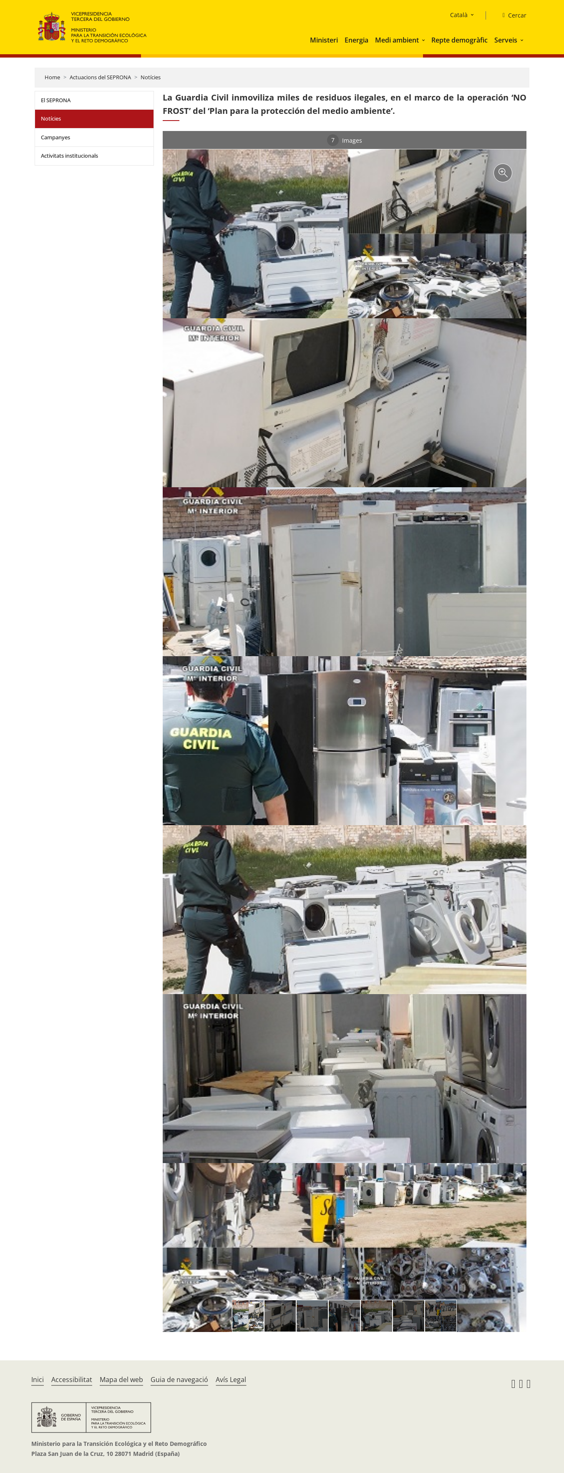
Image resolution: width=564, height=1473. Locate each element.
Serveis (505, 40)
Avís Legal (231, 1379)
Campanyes (55, 137)
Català (459, 15)
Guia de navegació (179, 1379)
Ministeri (324, 40)
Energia (356, 40)
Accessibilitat (71, 1379)
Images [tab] (344, 140)
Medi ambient (397, 40)
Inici (37, 1379)
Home (52, 77)
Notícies (151, 77)
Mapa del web (121, 1379)
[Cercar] (511, 15)
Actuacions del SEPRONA (100, 77)
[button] (424, 40)
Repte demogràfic (459, 40)
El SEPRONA (55, 100)
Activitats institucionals (69, 155)
